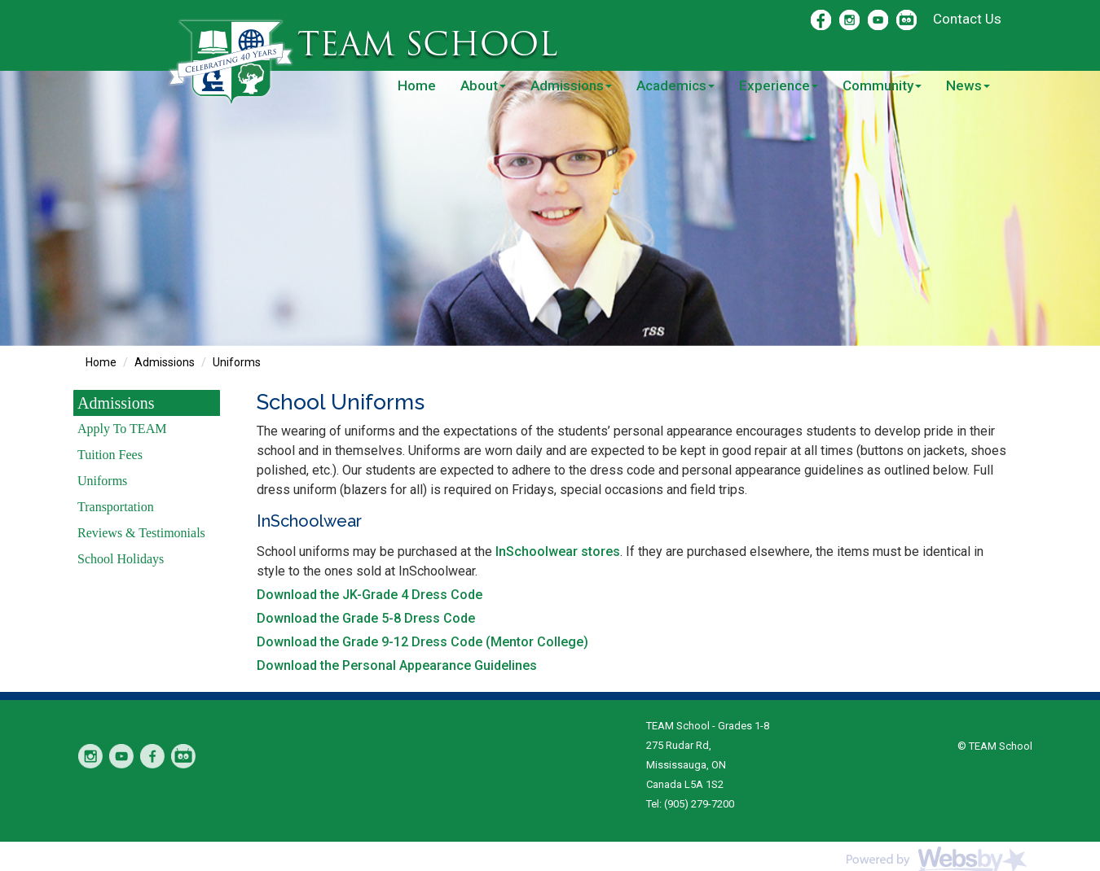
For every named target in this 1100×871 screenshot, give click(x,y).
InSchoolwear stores (557, 551)
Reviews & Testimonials (141, 533)
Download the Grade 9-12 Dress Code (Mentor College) (422, 642)
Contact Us (967, 19)
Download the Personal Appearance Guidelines (397, 665)
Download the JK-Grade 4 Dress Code (369, 594)
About (483, 85)
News (968, 85)
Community (882, 85)
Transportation (115, 507)
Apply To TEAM (121, 429)
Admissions (571, 85)
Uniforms (237, 362)
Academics (675, 85)
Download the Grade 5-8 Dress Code (366, 618)
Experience (778, 85)
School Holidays (120, 559)
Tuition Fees (110, 455)
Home (417, 85)
